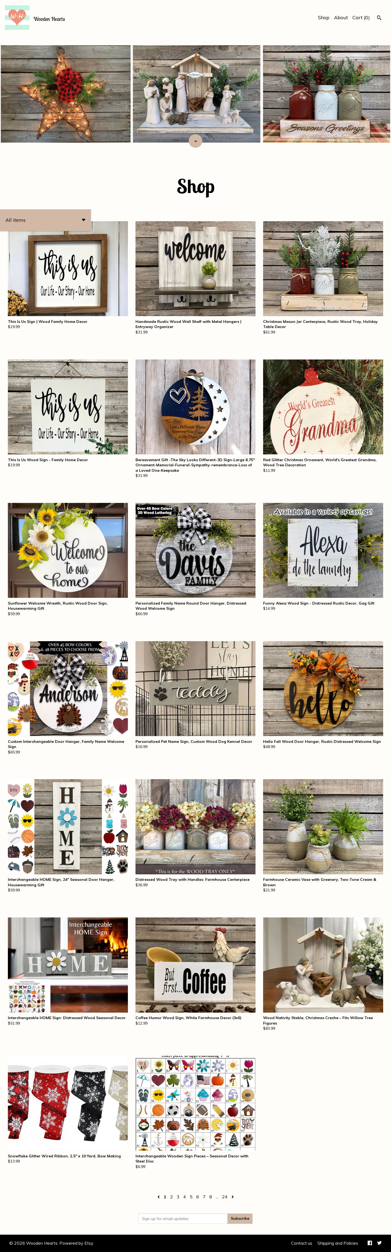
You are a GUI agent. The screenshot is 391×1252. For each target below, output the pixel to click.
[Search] (379, 18)
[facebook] (370, 1243)
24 (225, 1196)
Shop (323, 17)
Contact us (301, 1243)
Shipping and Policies (337, 1243)
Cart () (361, 17)
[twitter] (379, 1243)
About (341, 17)
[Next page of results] (232, 1196)
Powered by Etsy (76, 1243)
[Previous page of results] (159, 1196)
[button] (45, 220)
